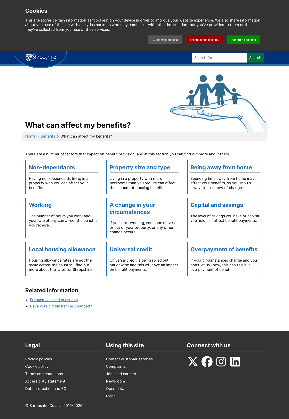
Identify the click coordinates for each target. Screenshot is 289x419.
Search (255, 58)
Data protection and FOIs (47, 388)
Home (30, 136)
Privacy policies (38, 359)
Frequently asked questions (54, 300)
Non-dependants (52, 167)
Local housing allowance (62, 249)
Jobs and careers (121, 374)
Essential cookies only (204, 39)
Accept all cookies (243, 39)
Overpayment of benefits (223, 249)
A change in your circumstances (132, 208)
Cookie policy (37, 366)
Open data (115, 388)
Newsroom (115, 381)
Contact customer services (129, 359)
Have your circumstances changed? (61, 306)
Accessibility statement (45, 381)
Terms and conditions (44, 374)
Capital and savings (216, 205)
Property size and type (140, 167)
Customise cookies (165, 39)
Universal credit (131, 249)
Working (40, 205)
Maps (110, 396)
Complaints (116, 366)
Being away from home (221, 167)
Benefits (48, 136)
